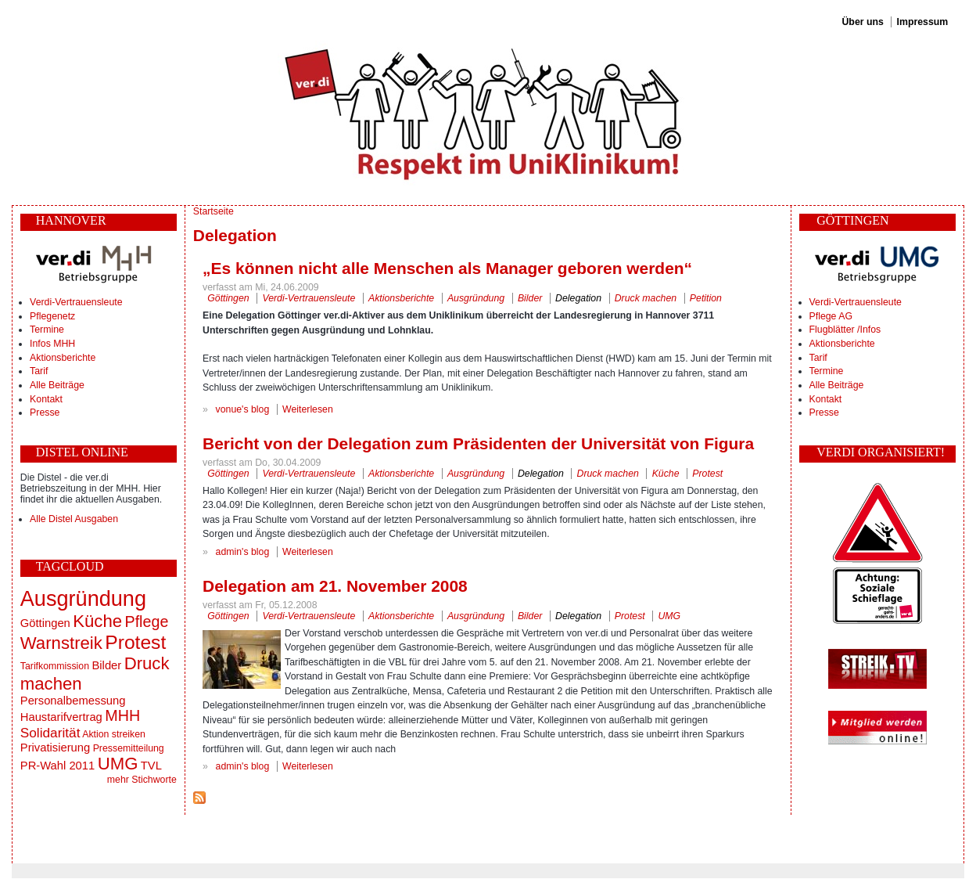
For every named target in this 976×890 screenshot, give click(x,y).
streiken (128, 734)
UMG (118, 763)
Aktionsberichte (62, 357)
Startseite (213, 211)
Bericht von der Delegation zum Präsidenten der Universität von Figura (478, 443)
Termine (47, 329)
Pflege (146, 621)
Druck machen (645, 298)
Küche (97, 621)
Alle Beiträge (57, 385)
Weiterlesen (307, 409)
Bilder (106, 665)
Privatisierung (55, 747)
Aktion (95, 734)
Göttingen (45, 623)
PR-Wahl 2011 (57, 765)
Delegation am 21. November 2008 (335, 586)
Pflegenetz (52, 316)
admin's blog (243, 551)
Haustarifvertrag (61, 717)
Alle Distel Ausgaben (74, 518)
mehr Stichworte (142, 779)
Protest (135, 642)
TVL (151, 765)
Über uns (862, 21)
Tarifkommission (54, 666)
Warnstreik (61, 643)
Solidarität (50, 732)
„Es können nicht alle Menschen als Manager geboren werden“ (447, 268)
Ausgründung (83, 598)
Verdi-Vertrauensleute (76, 302)
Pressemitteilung (128, 748)
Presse (44, 412)
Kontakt (46, 399)
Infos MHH (52, 343)
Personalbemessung (73, 700)
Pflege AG (830, 316)
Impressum (923, 21)
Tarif (39, 371)
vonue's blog (243, 409)
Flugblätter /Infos (845, 329)
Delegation (578, 298)
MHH (122, 715)
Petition (706, 298)
